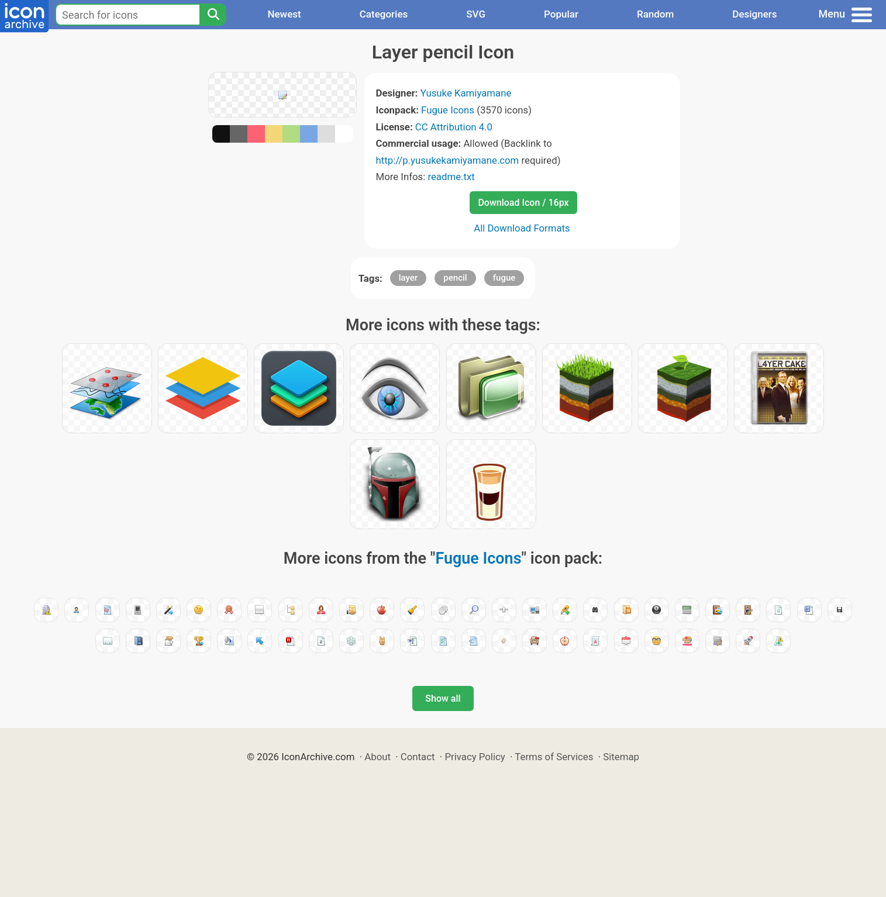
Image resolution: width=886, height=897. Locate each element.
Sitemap (621, 757)
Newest (284, 14)
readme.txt (451, 176)
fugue (504, 277)
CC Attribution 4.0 (453, 127)
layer (408, 277)
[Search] (212, 15)
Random (655, 14)
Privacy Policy (474, 757)
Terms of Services (554, 757)
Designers (754, 14)
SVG (475, 14)
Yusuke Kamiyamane (466, 93)
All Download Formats (522, 228)
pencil (455, 277)
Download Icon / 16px (523, 202)
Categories (384, 14)
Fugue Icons (447, 110)
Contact (418, 757)
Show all (442, 698)
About (377, 757)
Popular (561, 14)
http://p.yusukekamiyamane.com (447, 160)
